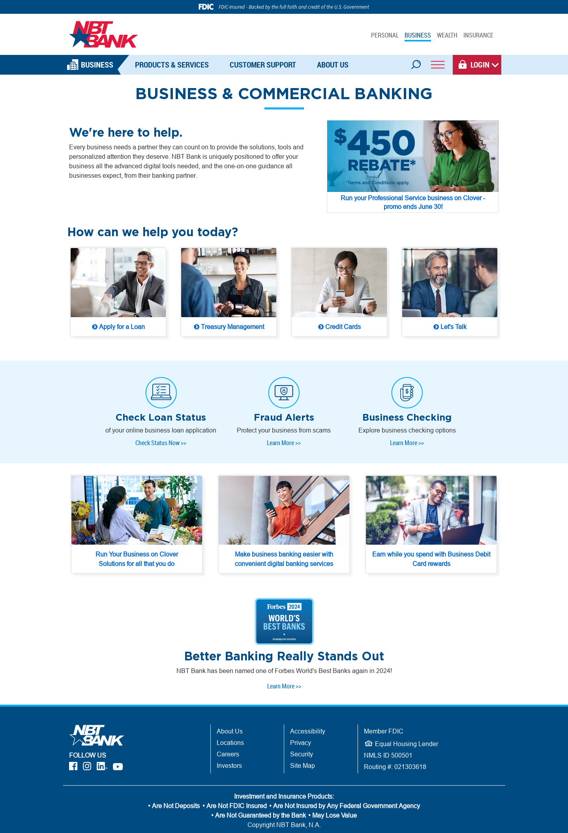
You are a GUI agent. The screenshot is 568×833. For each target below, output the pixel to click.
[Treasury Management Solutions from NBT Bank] (229, 293)
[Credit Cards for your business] (339, 293)
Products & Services (172, 64)
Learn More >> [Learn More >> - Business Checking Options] (407, 432)
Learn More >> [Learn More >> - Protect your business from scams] (284, 432)
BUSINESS (418, 35)
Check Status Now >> (160, 432)
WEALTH (447, 35)
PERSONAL (385, 35)
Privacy (300, 722)
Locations (230, 722)
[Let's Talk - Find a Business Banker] (450, 293)
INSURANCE (478, 35)
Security (301, 733)
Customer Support (263, 64)
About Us (333, 64)
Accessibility (307, 711)
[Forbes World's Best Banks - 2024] (284, 601)
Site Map (302, 745)
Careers (228, 733)
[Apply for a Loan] (118, 293)
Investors (229, 745)
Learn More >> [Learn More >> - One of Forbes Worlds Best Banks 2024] (284, 666)
